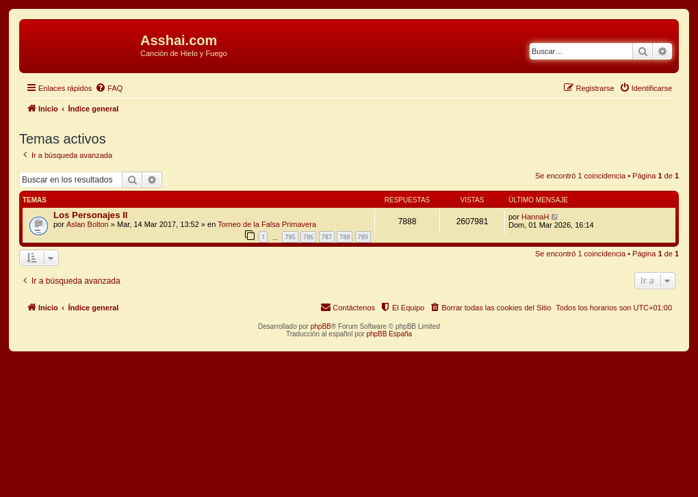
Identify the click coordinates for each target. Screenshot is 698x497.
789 (363, 236)
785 (290, 236)
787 (327, 236)
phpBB (321, 326)
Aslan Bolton (87, 224)
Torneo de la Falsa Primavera (267, 224)
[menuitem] (108, 88)
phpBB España (389, 334)
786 (308, 236)
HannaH (535, 217)
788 (344, 236)
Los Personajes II (90, 215)
